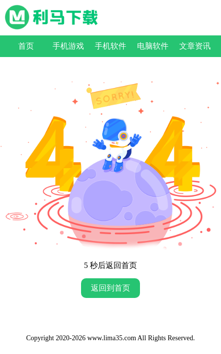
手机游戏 (68, 46)
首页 (26, 46)
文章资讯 (195, 46)
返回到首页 (110, 288)
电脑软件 (152, 46)
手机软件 (110, 46)
